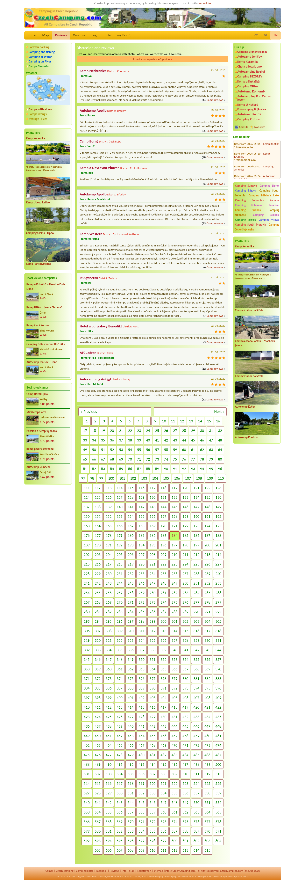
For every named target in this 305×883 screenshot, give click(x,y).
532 (141, 793)
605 (98, 850)
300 (163, 621)
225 (196, 564)
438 (108, 726)
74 (166, 459)
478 (120, 755)
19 (103, 430)
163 (86, 526)
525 (207, 783)
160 (196, 516)
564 (207, 812)
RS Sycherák (89, 278)
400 (120, 697)
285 (141, 611)
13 (191, 421)
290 (196, 611)
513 (218, 774)
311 (141, 631)
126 (108, 497)
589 (196, 831)
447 (207, 726)
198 (185, 545)
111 (86, 487)
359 (98, 669)
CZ (256, 35)
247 (152, 583)
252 (207, 583)
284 (130, 611)
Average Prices (38, 119)
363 (141, 669)
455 (152, 735)
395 (207, 688)
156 (152, 516)
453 (130, 735)
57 (157, 449)
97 (83, 478)
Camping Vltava (269, 220)
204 (108, 554)
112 (98, 487)
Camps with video (40, 109)
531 (130, 793)
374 (120, 678)
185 (185, 535)
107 (188, 478)
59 (175, 449)
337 (141, 650)
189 (86, 545)
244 (120, 583)
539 (218, 793)
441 (141, 726)
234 (152, 573)
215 (86, 564)
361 (120, 669)
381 (196, 678)
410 (86, 707)
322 (120, 640)
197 (174, 545)
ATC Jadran (88, 352)
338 (152, 650)
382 (207, 678)
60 (184, 449)
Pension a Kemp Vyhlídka (41, 431)
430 (163, 716)
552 (218, 802)
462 (86, 745)
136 (218, 497)
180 (130, 535)
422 (218, 707)
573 (163, 821)
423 (86, 716)
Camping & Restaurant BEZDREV (45, 344)
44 (184, 440)
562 (185, 812)
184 (174, 535)
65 (85, 459)
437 (98, 726)
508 (163, 774)
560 (163, 812)
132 (174, 497)
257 (120, 592)
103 (144, 478)
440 (130, 726)
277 (196, 602)
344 (218, 650)
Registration (144, 870)
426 (120, 716)
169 (152, 526)
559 (152, 812)
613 (185, 850)
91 (175, 468)
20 (112, 430)
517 (120, 783)
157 (163, 516)
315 (185, 631)
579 (86, 831)
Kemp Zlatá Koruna (37, 325)
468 (152, 745)
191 (108, 545)
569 (120, 821)
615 (207, 850)
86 (130, 468)
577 (207, 821)
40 (148, 440)
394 (196, 688)
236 (174, 573)
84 (112, 468)
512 (207, 774)
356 (207, 659)
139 (108, 507)
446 (196, 726)
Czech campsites (67, 876)
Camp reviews (215, 100)
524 (196, 783)
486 (207, 755)
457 (174, 735)
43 (175, 440)
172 (185, 526)
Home (31, 35)
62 (202, 449)
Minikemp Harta (36, 412)
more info (205, 3)
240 (218, 573)
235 (163, 573)
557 (130, 812)
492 (130, 764)
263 (185, 592)
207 (141, 554)
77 (193, 459)
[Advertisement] (257, 515)
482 (163, 755)
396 (218, 688)
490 (108, 764)
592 (86, 840)
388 (130, 688)
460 (207, 735)
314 (174, 631)
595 (120, 840)
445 (185, 726)
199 (196, 545)
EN (275, 35)
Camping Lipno (269, 185)
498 (196, 764)
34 (94, 440)
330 (207, 640)
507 (152, 774)
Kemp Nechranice (93, 71)
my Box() (124, 35)
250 (185, 583)
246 (141, 583)
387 (120, 688)
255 (98, 592)
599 (163, 840)
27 (175, 430)
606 (108, 850)
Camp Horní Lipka (37, 394)
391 (163, 688)
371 (86, 678)
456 (163, 735)
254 (86, 592)
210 (174, 554)
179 (120, 535)
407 (196, 697)
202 (86, 554)
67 (103, 459)
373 (108, 678)
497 (185, 764)
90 (166, 468)
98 (92, 478)
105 (166, 478)
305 (218, 621)
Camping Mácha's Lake (264, 195)
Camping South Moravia (250, 224)
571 (141, 821)
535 (174, 793)
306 (86, 631)
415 (141, 707)
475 (86, 755)
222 (163, 564)
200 (207, 545)
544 (130, 802)
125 (98, 497)
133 (185, 497)
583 (130, 831)
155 (141, 516)
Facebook (101, 870)
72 (148, 459)
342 (196, 650)
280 (86, 611)
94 (202, 468)
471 (185, 745)
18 (94, 430)
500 (218, 764)
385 (98, 688)
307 (98, 631)
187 (207, 535)
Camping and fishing (42, 52)
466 (130, 745)
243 (108, 583)
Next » (219, 411)
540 (86, 802)
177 (98, 535)
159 (185, 516)
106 (177, 478)
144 (163, 507)
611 (163, 850)
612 (174, 850)
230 (108, 573)
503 (108, 774)
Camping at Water (40, 57)
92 (184, 468)
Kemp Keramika (35, 138)
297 (130, 621)
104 (155, 478)
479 (130, 755)
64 (220, 449)
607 (120, 850)
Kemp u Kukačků (248, 81)
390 (152, 688)
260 (152, 592)
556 (120, 812)
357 (218, 659)
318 (218, 631)
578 (218, 821)
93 (193, 468)
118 (163, 487)
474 (218, 745)
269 (108, 602)
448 (218, 726)
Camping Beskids (266, 215)
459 (196, 735)
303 (196, 621)
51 (103, 449)
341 (185, 650)
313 (163, 631)
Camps (49, 870)
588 (185, 831)
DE (265, 35)
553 (86, 812)
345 (86, 659)
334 (108, 650)
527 (86, 793)
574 (174, 821)
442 (152, 726)
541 (98, 802)
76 (184, 459)
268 (98, 602)
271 (130, 602)
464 (108, 745)
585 (152, 831)
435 (218, 716)
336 (130, 650)
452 (120, 735)
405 (174, 697)
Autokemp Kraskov (246, 437)
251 (196, 583)
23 (139, 430)
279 (218, 602)
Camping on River (40, 61)
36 (112, 440)
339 (163, 650)
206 (130, 554)
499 (207, 764)
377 (152, 678)
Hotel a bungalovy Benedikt (101, 326)
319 (86, 640)
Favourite (259, 127)
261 (163, 592)
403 (152, 697)
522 (174, 783)
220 (141, 564)
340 (174, 650)
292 (218, 611)
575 (185, 821)
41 (157, 440)
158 (174, 516)
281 (98, 611)
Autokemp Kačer (245, 406)
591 (218, 831)
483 (174, 755)
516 (108, 783)
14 (200, 421)
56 (148, 449)
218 (120, 564)
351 (152, 659)
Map (45, 35)
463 (98, 745)
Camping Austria (140, 876)
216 (98, 564)
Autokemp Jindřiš (249, 114)
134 (196, 497)
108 (199, 478)
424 (98, 716)
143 (152, 507)
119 (174, 487)
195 (152, 545)
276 (185, 602)
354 (185, 659)
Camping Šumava (246, 185)
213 (207, 554)
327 (174, 640)
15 (209, 421)
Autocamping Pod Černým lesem (255, 98)
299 (152, 621)
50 (94, 449)
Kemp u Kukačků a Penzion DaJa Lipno (45, 287)
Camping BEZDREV (249, 76)
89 (157, 468)
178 (108, 535)
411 (98, 707)
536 (185, 793)
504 (120, 774)
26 (166, 430)
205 (120, 554)
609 (141, 850)
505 (130, 774)
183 (163, 535)
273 (152, 602)
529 (108, 793)
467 (141, 745)
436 (86, 726)
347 (108, 659)
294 (98, 621)
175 (218, 526)
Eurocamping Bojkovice (251, 109)
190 (98, 545)
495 (163, 764)
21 (121, 430)
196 (163, 545)
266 (218, 592)
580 (98, 831)
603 (207, 840)
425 (108, 716)
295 (108, 621)
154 (130, 516)
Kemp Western (91, 234)
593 (98, 840)
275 (174, 602)
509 (174, 774)
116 (141, 487)
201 (218, 545)
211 (185, 554)
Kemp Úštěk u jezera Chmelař (44, 307)
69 (121, 459)
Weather (79, 35)
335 (120, 650)
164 (98, 526)
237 (185, 573)
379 (174, 678)
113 (108, 487)
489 (98, 764)
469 (163, 745)
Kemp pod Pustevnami (39, 449)
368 (196, 669)
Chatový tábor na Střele (249, 310)
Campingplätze (85, 870)
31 (211, 430)
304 (207, 621)
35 (103, 440)
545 (141, 802)
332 (86, 650)
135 (207, 497)
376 (141, 678)
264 (196, 592)
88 (148, 468)
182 (152, 535)
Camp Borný (89, 141)
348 (120, 659)
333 (98, 650)
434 (207, 716)
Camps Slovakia (39, 66)
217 (108, 564)
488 (86, 764)
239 (207, 573)
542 (108, 802)
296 (120, 621)
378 (163, 678)
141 (130, 507)
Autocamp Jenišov (249, 57)
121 (196, 487)
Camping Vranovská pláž (252, 52)
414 (130, 707)
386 (108, 688)
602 (196, 840)
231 (120, 573)
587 (174, 831)
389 (141, 688)
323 (130, 640)
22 (130, 430)
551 (207, 802)
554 (98, 812)
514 (86, 783)
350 (141, 659)
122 (207, 487)
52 (112, 449)
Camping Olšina (247, 86)
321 (108, 640)
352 (163, 659)
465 (120, 745)
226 (207, 564)
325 (152, 640)
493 (141, 764)
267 (86, 602)
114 (120, 487)
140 (120, 507)
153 (120, 516)
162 (218, 516)
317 (207, 631)
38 (130, 440)
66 (94, 459)
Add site (243, 127)
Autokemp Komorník (251, 91)
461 (218, 735)
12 (182, 421)
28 (184, 430)
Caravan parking (39, 47)
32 (220, 430)
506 (141, 774)
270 (120, 602)
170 (163, 526)
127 (120, 497)
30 (202, 430)
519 (141, 783)
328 (185, 640)
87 (139, 468)
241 (86, 583)
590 (207, 831)
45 (193, 440)
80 (220, 459)
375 (130, 678)
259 (141, 592)
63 (211, 449)
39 (139, 440)
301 (174, 621)
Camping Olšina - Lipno (40, 233)
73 (157, 459)
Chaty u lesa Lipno (249, 66)
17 (85, 430)
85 (121, 468)
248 (163, 583)
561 (174, 812)
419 (185, 707)
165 (108, 526)
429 (152, 716)
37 (121, 440)
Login (95, 35)
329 (196, 640)
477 (108, 755)
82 (94, 468)
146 (185, 507)
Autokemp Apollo (93, 110)
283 (120, 611)
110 (221, 478)
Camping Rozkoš (245, 220)
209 (163, 554)
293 (86, 621)
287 (163, 611)
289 (185, 611)
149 (218, 507)
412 (108, 707)
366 (174, 669)
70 (130, 459)
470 (174, 745)
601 (185, 840)
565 (218, 812)
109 (210, 478)
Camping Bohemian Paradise (257, 205)
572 (152, 821)
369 (207, 669)
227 (218, 564)
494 (152, 764)
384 (86, 688)
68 (112, 459)
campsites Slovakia (208, 876)
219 (130, 564)
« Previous (89, 411)
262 (174, 592)
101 (122, 478)
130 (152, 497)
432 (185, 716)
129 (141, 497)
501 (86, 774)
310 (130, 631)
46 (202, 440)
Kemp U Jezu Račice (38, 202)
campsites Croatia (239, 876)
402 (141, 697)
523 (185, 783)
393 (185, 688)
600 (174, 840)
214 (218, 554)
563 (196, 812)
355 (196, 659)
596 (130, 840)
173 (196, 526)
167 (130, 526)
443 (163, 726)
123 (218, 487)
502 (98, 774)
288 (174, 611)
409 (218, 697)
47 (211, 440)
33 (85, 440)
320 (98, 640)
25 (157, 430)
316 (196, 631)
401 (130, 697)
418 (174, 707)
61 (193, 449)
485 (196, 755)
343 (207, 650)
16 (218, 421)
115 (130, 487)
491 (120, 764)
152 (108, 516)
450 (98, 735)
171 (174, 526)
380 (185, 678)
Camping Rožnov (248, 119)
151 (98, 516)
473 (207, 745)
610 (152, 850)
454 (141, 735)
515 (98, 783)
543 (120, 802)
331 (218, 640)
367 (185, 669)
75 (175, 459)
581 (108, 831)
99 (101, 478)
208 (152, 554)
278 (207, 602)
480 (141, 755)
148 (207, 507)
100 (111, 478)
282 (108, 611)
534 (163, 793)
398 (98, 697)
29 (193, 430)
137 (86, 507)
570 (130, 821)
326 (163, 640)
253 (218, 583)
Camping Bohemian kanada (257, 200)
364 (152, 669)
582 (120, 831)
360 (108, 669)
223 (174, 564)
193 (130, 545)
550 (196, 802)
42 (166, 440)
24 (148, 430)
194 (141, 545)
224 (185, 564)
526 (218, 783)
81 (85, 468)
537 (196, 793)
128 (130, 497)
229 (98, 573)
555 (108, 812)
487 (218, 755)
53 (121, 449)
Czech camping (64, 870)
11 (173, 421)
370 (218, 669)
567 (98, 821)
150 (86, 516)
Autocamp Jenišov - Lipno (41, 362)
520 (152, 783)
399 (108, 697)
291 (207, 611)
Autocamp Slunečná (38, 467)
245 (130, 583)
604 (218, 840)
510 (185, 774)
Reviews (61, 35)
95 (211, 468)
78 (202, 459)
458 (185, 735)
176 (86, 535)
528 (98, 793)
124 (86, 497)
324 (141, 640)
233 (141, 573)
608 (130, 850)
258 (130, 592)
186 (196, 535)
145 (174, 507)
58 (166, 449)
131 (163, 497)
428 (141, 716)
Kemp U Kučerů (247, 105)
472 (196, 745)
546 (152, 802)
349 (130, 659)
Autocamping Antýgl (95, 379)
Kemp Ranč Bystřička (38, 264)
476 (98, 755)
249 (174, 583)
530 (120, 793)
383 (218, 678)
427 (130, 716)
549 (185, 802)
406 (185, 697)
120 (185, 487)
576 (196, 821)
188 (218, 535)
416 (152, 707)
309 (120, 631)
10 (164, 421)
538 (207, 793)
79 (211, 459)
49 (85, 449)
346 (98, 659)
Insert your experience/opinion (152, 59)
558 (141, 812)
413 (120, 707)
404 (163, 697)
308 (108, 631)
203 (98, 554)
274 (163, 602)
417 (163, 707)
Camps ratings (38, 114)
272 (141, 602)
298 (141, 621)
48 (220, 440)
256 (108, 592)
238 (196, 573)
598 (152, 840)
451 (108, 735)
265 (207, 592)
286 (152, 611)
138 (98, 507)
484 (185, 755)
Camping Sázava (245, 190)
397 (86, 697)
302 (185, 621)
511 (196, 774)
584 (141, 831)
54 (130, 449)
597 (141, 840)
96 (220, 468)
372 (98, 678)
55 (139, 449)
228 (86, 573)
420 (196, 707)
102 (133, 478)
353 (174, 659)
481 (152, 755)
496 (174, 764)
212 (196, 554)
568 (108, 821)
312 (152, 631)
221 (152, 564)
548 (174, 802)
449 (86, 735)
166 (120, 526)
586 (163, 831)
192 (120, 545)
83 (103, 468)
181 (141, 535)
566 (86, 821)
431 (174, 716)
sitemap (158, 870)
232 (130, 573)
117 (152, 487)
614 (196, 850)
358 (86, 669)
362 (130, 669)
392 (174, 688)
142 (141, 507)
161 (207, 516)
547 (163, 802)
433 (196, 716)
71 (139, 459)
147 (196, 507)
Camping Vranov (248, 210)
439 (120, 726)
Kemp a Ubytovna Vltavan (99, 167)
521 (163, 783)
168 (141, 526)
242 (98, 583)
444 (174, 726)
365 (163, 669)
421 (207, 707)
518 (130, 783)
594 (108, 840)
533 (152, 793)
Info (108, 35)
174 (207, 526)
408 (207, 697)
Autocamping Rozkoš (251, 71)
